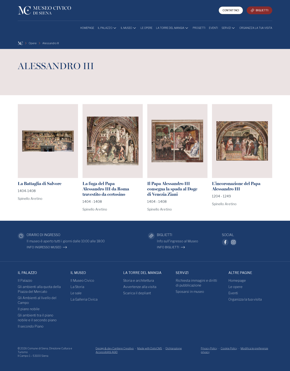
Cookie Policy (229, 348)
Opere (33, 43)
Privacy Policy (209, 348)
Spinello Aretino (30, 199)
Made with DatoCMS (149, 348)
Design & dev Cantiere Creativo (115, 348)
